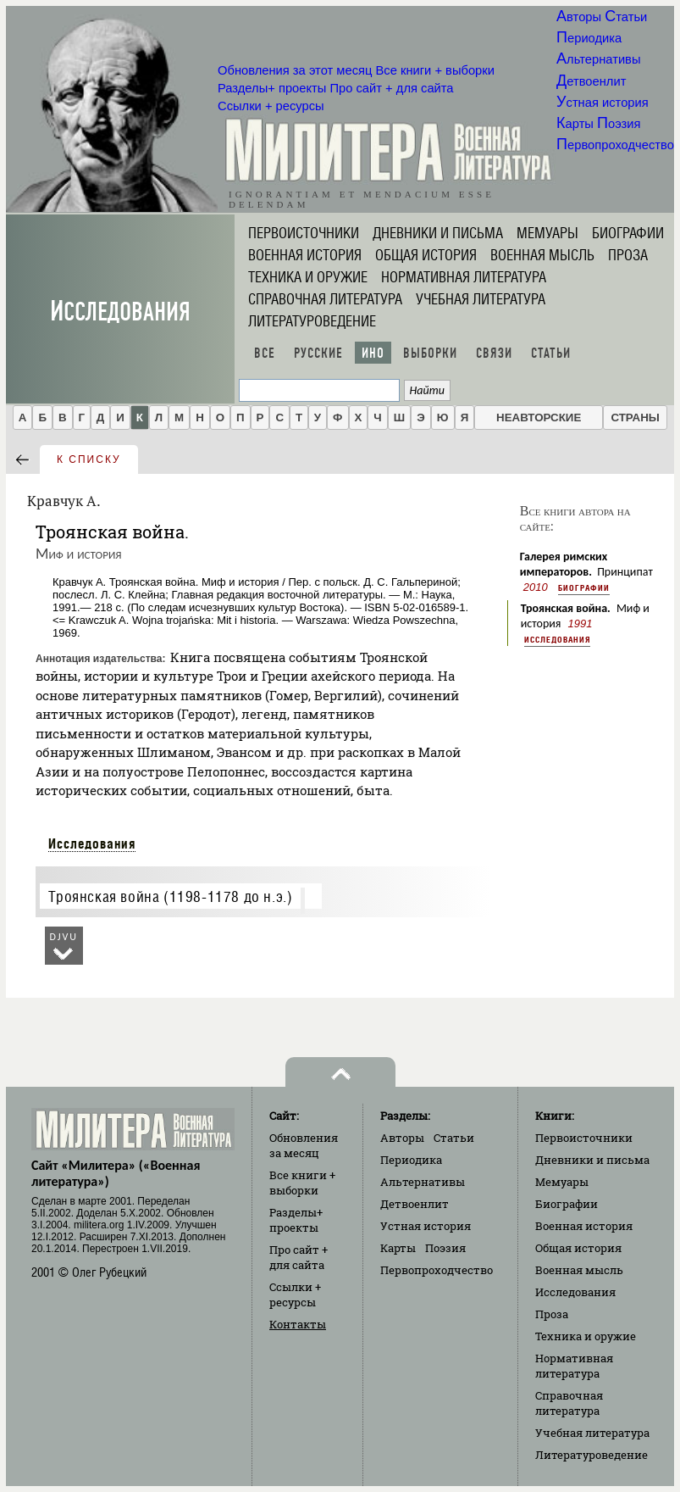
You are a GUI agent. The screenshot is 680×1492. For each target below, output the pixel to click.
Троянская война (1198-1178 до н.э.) (170, 896)
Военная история (305, 255)
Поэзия (618, 124)
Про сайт (391, 88)
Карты (575, 124)
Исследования (120, 311)
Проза (628, 255)
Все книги (435, 70)
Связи (494, 353)
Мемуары (547, 233)
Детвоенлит (591, 81)
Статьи (626, 17)
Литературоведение (312, 321)
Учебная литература (480, 299)
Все (264, 353)
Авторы (578, 17)
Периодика (589, 38)
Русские (318, 353)
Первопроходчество (615, 145)
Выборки (430, 353)
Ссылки (271, 106)
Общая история (426, 255)
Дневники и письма (438, 233)
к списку (89, 459)
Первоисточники (303, 233)
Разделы (272, 88)
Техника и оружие (308, 277)
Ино (373, 353)
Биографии (628, 233)
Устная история (602, 102)
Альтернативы (598, 59)
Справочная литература (325, 299)
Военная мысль (542, 255)
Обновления (295, 70)
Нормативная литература (463, 277)
